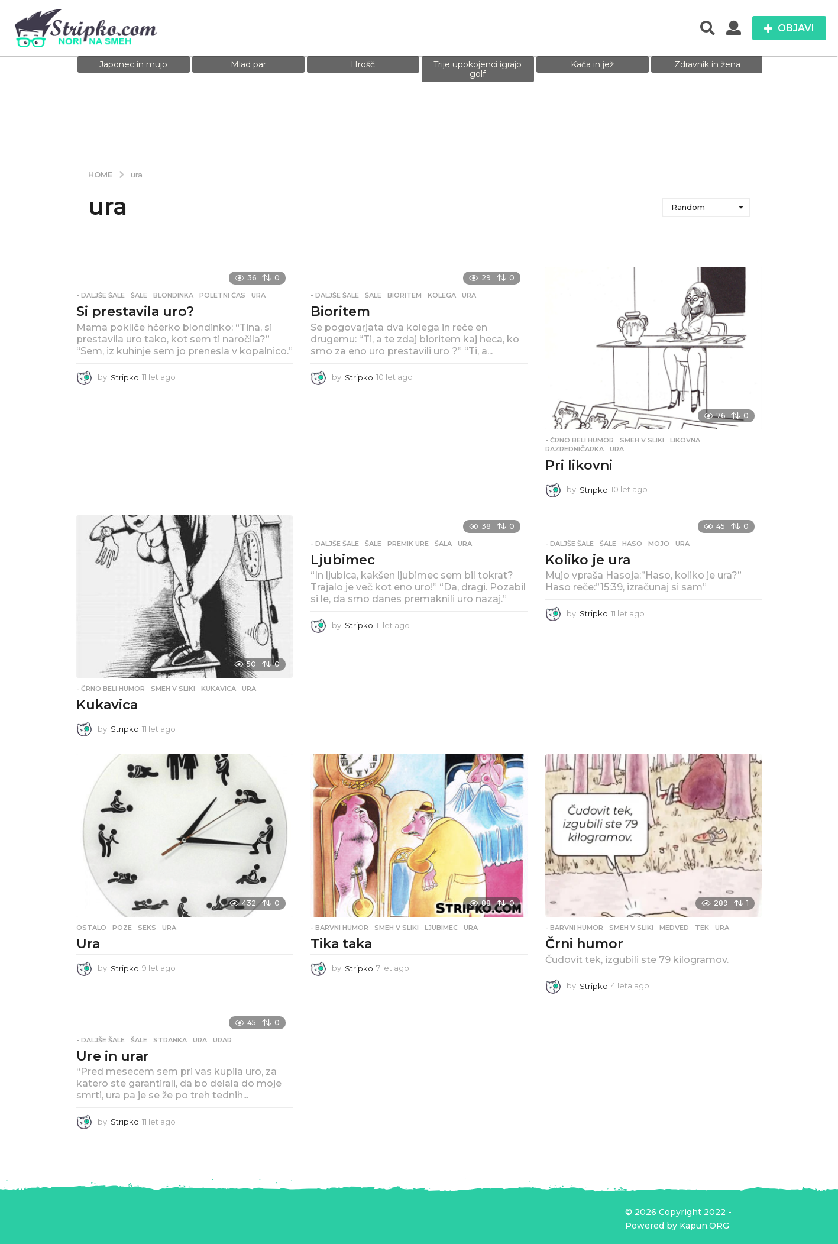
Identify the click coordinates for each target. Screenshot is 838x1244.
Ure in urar (112, 1056)
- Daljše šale (100, 295)
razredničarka (574, 449)
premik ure (408, 543)
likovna (685, 440)
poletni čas (222, 295)
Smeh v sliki (642, 440)
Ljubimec (342, 560)
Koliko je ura (587, 560)
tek (702, 927)
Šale (139, 295)
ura (258, 295)
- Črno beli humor (579, 440)
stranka (170, 1039)
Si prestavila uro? (135, 311)
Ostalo (91, 927)
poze (122, 927)
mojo (658, 543)
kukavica (218, 688)
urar (222, 1039)
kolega (442, 295)
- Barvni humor (339, 927)
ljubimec (441, 927)
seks (147, 927)
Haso (632, 543)
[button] (707, 28)
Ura (88, 944)
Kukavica (107, 705)
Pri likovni (579, 465)
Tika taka (341, 944)
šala (443, 543)
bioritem (404, 295)
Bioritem (340, 311)
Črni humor (584, 944)
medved (674, 927)
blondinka (173, 295)
